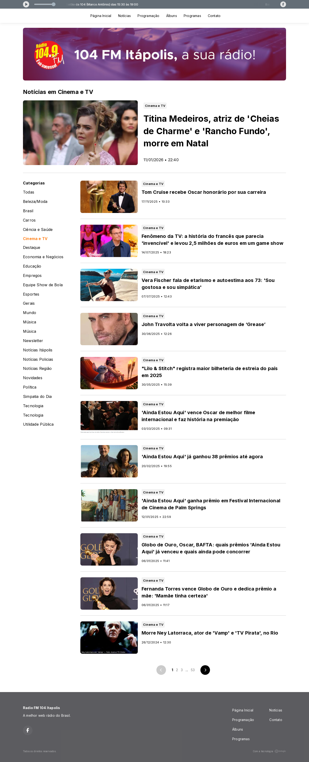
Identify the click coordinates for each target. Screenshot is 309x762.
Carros (29, 220)
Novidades (32, 378)
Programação (148, 16)
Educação (32, 266)
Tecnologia (33, 406)
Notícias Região (37, 368)
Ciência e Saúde (38, 229)
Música (29, 322)
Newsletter (33, 340)
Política (30, 387)
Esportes (31, 294)
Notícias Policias (38, 359)
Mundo (29, 312)
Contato (214, 16)
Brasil (28, 211)
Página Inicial (100, 16)
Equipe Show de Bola (43, 285)
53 (193, 670)
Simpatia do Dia (37, 396)
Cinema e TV (35, 238)
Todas (28, 192)
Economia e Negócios (43, 257)
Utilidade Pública (38, 424)
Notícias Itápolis (38, 350)
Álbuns (171, 16)
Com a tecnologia (269, 751)
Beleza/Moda (35, 201)
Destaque (31, 247)
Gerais (29, 303)
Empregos (32, 275)
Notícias (124, 16)
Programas (192, 16)
